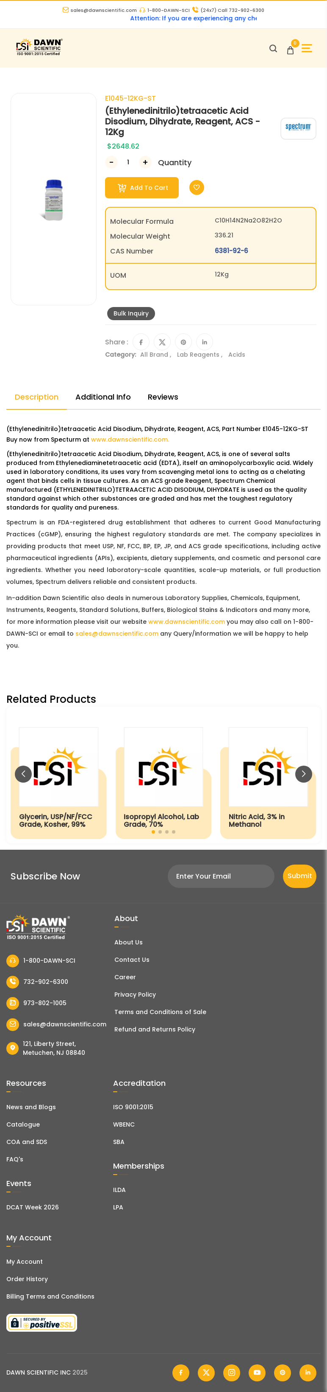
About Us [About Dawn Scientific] (128, 942)
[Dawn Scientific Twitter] (206, 1372)
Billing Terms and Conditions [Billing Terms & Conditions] (50, 1296)
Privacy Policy (135, 994)
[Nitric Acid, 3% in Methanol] (268, 775)
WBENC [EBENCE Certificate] (124, 1124)
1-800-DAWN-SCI (164, 10)
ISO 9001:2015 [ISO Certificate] (133, 1107)
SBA (119, 1142)
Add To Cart (143, 187)
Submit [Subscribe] (300, 876)
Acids (236, 354)
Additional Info (103, 397)
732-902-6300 (37, 982)
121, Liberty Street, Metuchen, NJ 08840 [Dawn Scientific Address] (45, 1048)
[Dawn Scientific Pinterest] (282, 1372)
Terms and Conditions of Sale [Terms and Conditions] (160, 1012)
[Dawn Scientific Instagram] (231, 1372)
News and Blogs (31, 1107)
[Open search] (273, 48)
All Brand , (156, 354)
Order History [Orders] (27, 1279)
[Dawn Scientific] (39, 54)
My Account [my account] (24, 1261)
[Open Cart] (290, 48)
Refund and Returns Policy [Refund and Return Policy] (154, 1029)
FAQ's (14, 1159)
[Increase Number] (145, 162)
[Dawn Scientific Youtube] (257, 1372)
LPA (118, 1207)
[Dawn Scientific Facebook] (180, 1372)
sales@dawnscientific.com (100, 10)
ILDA (119, 1190)
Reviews (163, 397)
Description (36, 397)
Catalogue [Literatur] (23, 1124)
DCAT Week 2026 (32, 1207)
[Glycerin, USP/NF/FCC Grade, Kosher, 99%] (59, 775)
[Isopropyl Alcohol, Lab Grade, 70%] (163, 775)
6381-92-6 (231, 250)
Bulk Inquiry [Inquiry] (131, 313)
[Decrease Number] (111, 162)
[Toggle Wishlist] (196, 187)
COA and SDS (26, 1142)
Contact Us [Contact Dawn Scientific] (132, 959)
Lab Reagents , (200, 354)
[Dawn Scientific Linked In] (307, 1372)
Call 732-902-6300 (228, 10)
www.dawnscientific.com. (130, 439)
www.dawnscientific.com (186, 621)
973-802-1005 (36, 1003)
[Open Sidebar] (307, 48)
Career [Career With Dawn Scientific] (125, 977)
